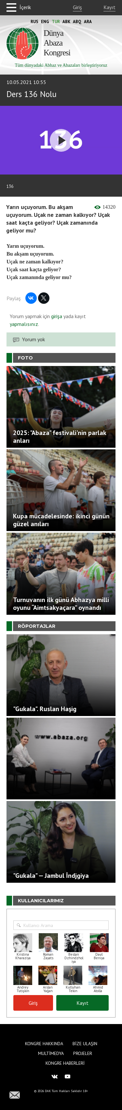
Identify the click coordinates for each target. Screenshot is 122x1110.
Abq (77, 21)
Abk (66, 21)
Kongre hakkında (44, 1044)
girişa (56, 316)
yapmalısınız (24, 324)
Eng (45, 21)
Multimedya (51, 1053)
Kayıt (109, 7)
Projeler (82, 1053)
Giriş (77, 7)
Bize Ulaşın (85, 1044)
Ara (88, 21)
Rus (34, 21)
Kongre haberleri (65, 1063)
